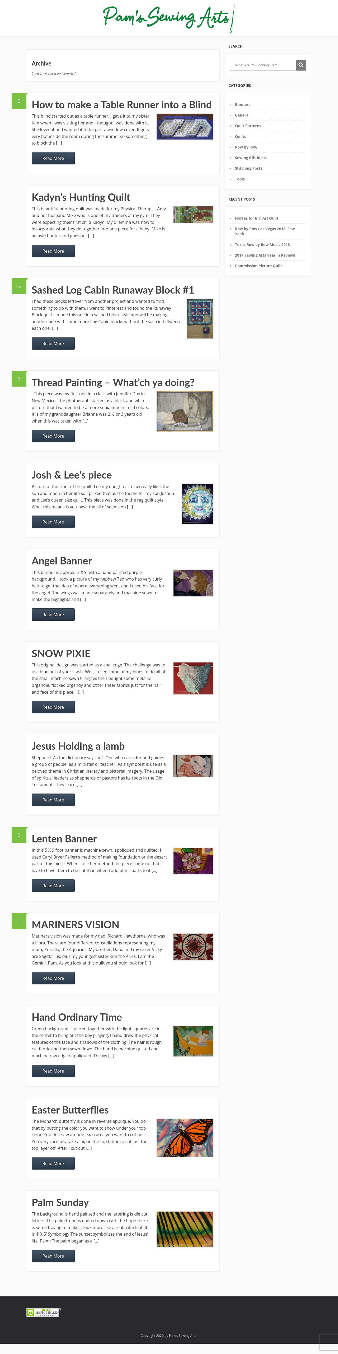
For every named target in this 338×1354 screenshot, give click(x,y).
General (242, 125)
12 (21, 294)
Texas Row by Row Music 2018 (262, 254)
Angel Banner (62, 571)
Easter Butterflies (70, 1120)
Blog (204, 39)
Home (57, 39)
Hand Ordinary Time (77, 1027)
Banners (242, 114)
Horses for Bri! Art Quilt (256, 228)
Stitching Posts (248, 178)
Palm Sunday (60, 1212)
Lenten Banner (64, 849)
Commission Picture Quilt (258, 276)
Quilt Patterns (248, 135)
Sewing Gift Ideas (251, 167)
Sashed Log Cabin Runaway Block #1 (113, 300)
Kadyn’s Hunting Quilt (81, 207)
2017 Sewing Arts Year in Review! (265, 265)
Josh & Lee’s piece (72, 485)
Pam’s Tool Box (100, 39)
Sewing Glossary (134, 39)
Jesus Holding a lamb (78, 756)
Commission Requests (175, 39)
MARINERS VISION (75, 935)
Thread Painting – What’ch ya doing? (113, 392)
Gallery (74, 39)
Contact (221, 39)
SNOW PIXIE (61, 663)
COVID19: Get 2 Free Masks (260, 39)
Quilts (240, 146)
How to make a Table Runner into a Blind (122, 115)
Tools (240, 189)
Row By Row (246, 157)
